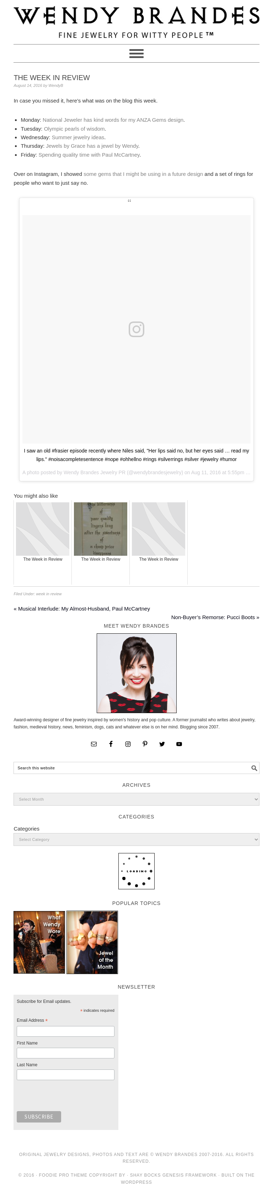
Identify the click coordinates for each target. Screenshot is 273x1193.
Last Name (27, 1064)
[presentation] (71, 1097)
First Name (27, 1043)
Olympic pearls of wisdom (74, 129)
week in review (48, 594)
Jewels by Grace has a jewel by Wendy (92, 146)
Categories (26, 829)
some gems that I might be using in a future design (143, 174)
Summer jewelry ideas (78, 137)
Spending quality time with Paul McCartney (88, 155)
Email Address (32, 1021)
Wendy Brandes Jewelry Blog (136, 19)
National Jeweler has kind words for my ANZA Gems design (113, 120)
